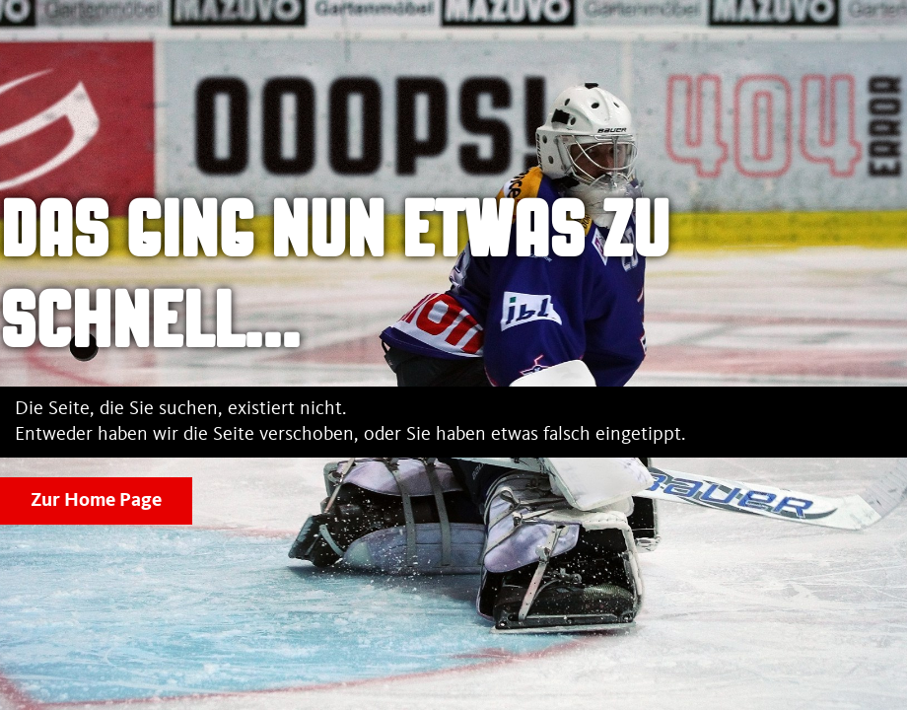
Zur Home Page (96, 501)
